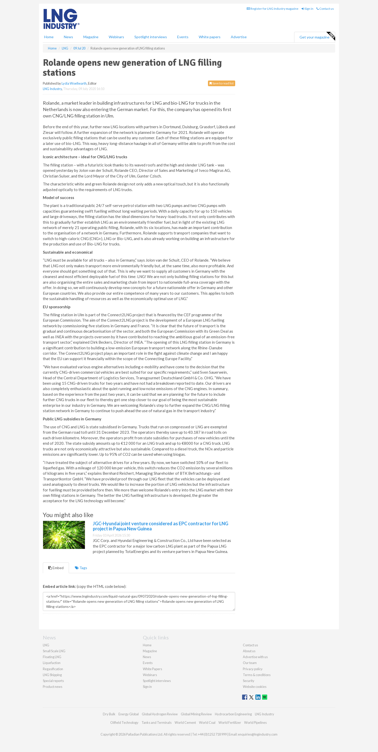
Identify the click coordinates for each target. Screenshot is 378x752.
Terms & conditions (257, 675)
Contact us (325, 8)
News (147, 657)
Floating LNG (52, 657)
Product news (52, 687)
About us (249, 651)
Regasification (53, 669)
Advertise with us (255, 657)
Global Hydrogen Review (160, 714)
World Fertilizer (229, 722)
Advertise (239, 37)
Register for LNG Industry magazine (273, 8)
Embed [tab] (56, 568)
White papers (210, 37)
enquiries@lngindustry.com (257, 734)
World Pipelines (255, 722)
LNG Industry (52, 89)
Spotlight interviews (150, 37)
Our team (250, 663)
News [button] (68, 37)
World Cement (185, 722)
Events (182, 37)
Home (49, 37)
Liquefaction (52, 663)
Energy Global (128, 714)
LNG (46, 645)
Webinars (116, 37)
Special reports (53, 681)
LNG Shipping (52, 675)
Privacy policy (253, 669)
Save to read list (222, 83)
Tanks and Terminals (157, 722)
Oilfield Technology (124, 722)
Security (248, 681)
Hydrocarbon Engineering (233, 714)
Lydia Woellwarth (74, 83)
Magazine (90, 37)
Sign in (307, 8)
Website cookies (254, 687)
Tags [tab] (81, 568)
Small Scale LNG (54, 651)
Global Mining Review (196, 714)
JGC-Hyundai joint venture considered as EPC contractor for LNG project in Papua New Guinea (160, 526)
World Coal (207, 722)
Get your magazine (317, 36)
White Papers (152, 669)
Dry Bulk (109, 714)
